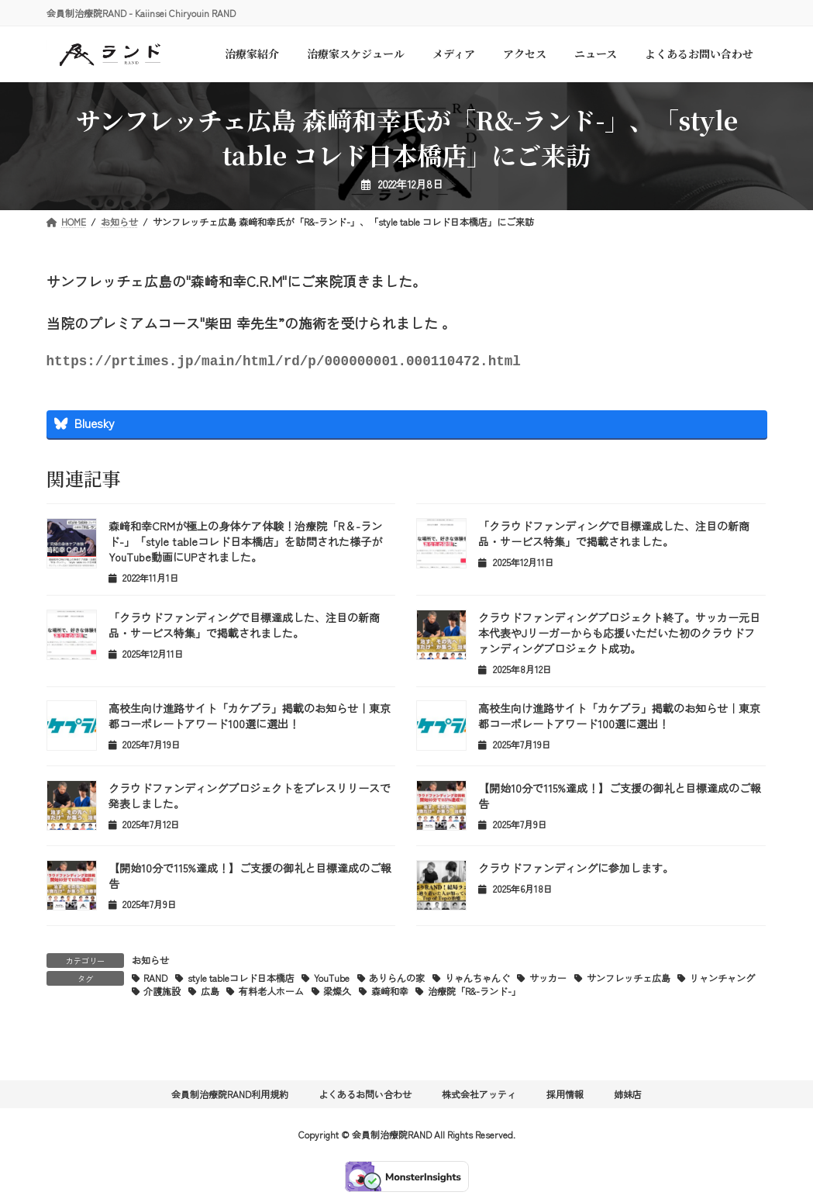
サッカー (548, 980)
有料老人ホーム (271, 993)
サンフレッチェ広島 (628, 980)
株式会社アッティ (479, 1097)
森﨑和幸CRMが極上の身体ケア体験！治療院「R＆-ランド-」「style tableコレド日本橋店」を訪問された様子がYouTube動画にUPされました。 (245, 544)
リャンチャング (722, 980)
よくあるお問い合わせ (365, 1097)
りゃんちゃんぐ (477, 980)
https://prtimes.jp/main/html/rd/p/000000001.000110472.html (284, 363)
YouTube (332, 980)
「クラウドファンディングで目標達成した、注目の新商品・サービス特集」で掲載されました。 (613, 536)
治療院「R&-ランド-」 (474, 993)
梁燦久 (337, 993)
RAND (155, 980)
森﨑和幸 (389, 993)
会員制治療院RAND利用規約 (229, 1097)
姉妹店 (628, 1097)
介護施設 (162, 993)
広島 (210, 993)
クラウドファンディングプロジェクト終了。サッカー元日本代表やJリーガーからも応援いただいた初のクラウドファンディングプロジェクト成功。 (619, 636)
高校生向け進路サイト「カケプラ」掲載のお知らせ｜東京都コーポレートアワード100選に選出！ (250, 718)
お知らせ (150, 962)
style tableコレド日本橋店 (241, 980)
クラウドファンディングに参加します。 (575, 871)
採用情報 (565, 1097)
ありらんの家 (397, 980)
